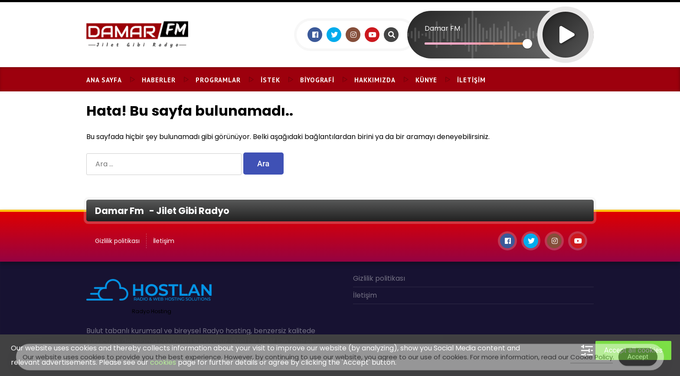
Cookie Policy (591, 358)
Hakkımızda (375, 80)
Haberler (159, 80)
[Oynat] (565, 23)
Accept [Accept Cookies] (638, 359)
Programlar (218, 80)
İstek (270, 80)
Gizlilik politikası (117, 241)
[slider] (476, 43)
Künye (426, 80)
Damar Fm (120, 210)
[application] (500, 19)
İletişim (471, 80)
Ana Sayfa (104, 80)
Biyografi (317, 80)
